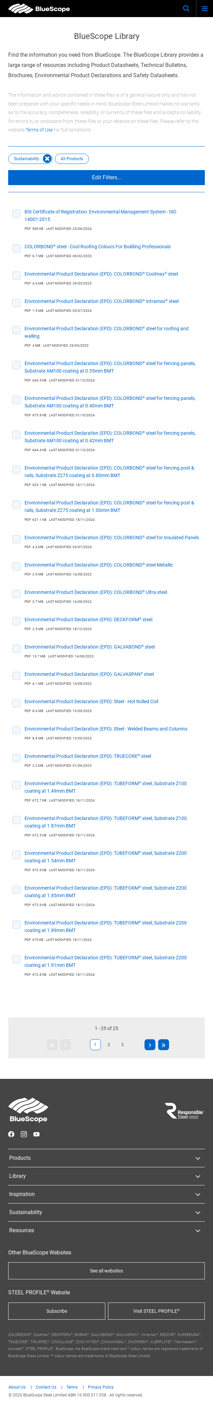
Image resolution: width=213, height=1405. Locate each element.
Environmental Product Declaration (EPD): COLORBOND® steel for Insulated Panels (112, 537)
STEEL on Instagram (24, 1134)
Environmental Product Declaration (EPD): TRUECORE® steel (88, 756)
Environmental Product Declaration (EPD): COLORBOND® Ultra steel (96, 592)
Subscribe (56, 1311)
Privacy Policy (101, 1387)
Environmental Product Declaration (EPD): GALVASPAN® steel (89, 674)
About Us (17, 1387)
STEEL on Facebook (11, 1134)
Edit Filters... (106, 177)
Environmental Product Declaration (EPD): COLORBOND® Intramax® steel (102, 301)
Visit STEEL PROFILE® (156, 1311)
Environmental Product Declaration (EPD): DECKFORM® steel (88, 619)
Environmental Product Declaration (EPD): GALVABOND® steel (90, 647)
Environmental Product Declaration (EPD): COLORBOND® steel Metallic (99, 565)
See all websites (106, 1271)
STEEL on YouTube (36, 1134)
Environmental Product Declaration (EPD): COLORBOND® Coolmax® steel (101, 274)
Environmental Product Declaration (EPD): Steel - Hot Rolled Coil (91, 701)
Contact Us (46, 1387)
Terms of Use (39, 130)
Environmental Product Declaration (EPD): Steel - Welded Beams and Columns (106, 729)
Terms (72, 1387)
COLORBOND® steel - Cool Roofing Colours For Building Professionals (98, 246)
